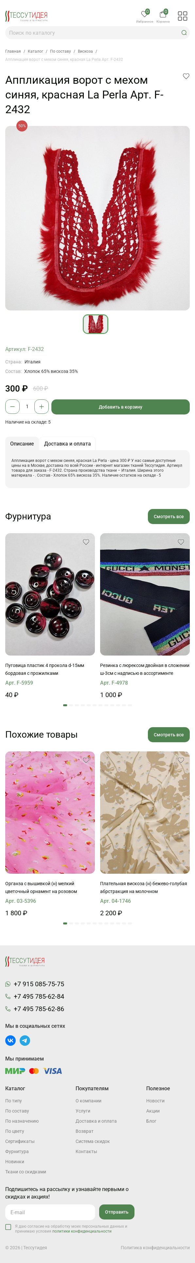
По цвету (14, 1131)
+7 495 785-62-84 (39, 996)
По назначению (22, 1121)
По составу (17, 1111)
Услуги (83, 1111)
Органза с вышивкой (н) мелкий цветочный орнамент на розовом (41, 887)
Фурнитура (17, 1151)
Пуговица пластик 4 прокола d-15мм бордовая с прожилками (44, 669)
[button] (184, 33)
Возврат (85, 1131)
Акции (153, 1111)
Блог (151, 1121)
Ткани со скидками (25, 1171)
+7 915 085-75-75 (39, 984)
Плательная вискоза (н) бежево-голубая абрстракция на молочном (143, 887)
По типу (13, 1100)
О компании (88, 1100)
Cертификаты (20, 1141)
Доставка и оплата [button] (67, 444)
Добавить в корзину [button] (120, 407)
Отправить (117, 1212)
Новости (155, 1100)
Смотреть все (169, 516)
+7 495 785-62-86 (39, 1009)
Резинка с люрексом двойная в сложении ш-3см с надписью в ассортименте (144, 669)
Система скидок (93, 1141)
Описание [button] (22, 444)
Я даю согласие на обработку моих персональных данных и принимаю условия (71, 1229)
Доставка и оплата (96, 1121)
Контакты (86, 1151)
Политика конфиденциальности (155, 1247)
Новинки (14, 1161)
